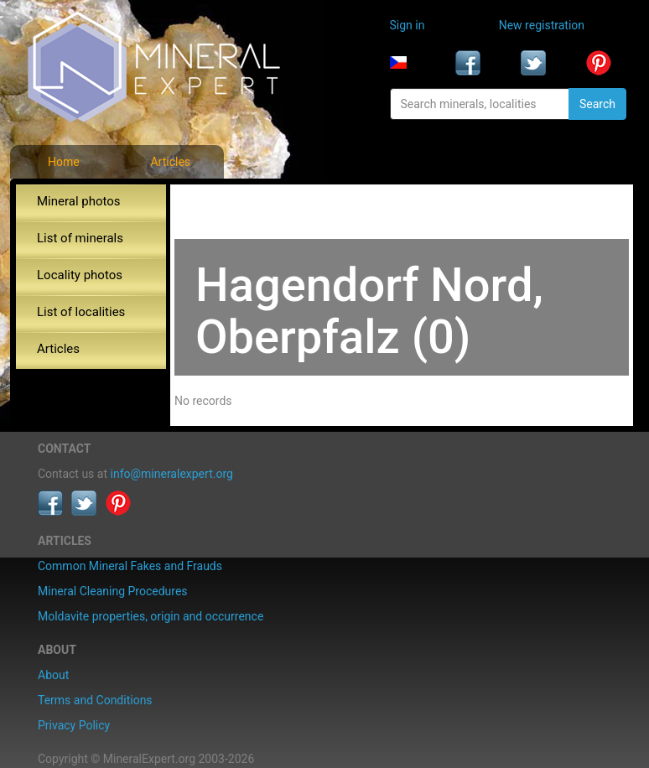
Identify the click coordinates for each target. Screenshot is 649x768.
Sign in (407, 25)
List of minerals (80, 238)
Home (64, 162)
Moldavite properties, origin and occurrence (150, 616)
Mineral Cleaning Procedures (113, 591)
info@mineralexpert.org (172, 473)
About (53, 675)
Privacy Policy (74, 725)
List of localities (81, 311)
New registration (541, 25)
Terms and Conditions (95, 700)
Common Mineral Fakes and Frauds (130, 566)
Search (597, 104)
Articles (170, 162)
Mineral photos (79, 201)
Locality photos (79, 275)
